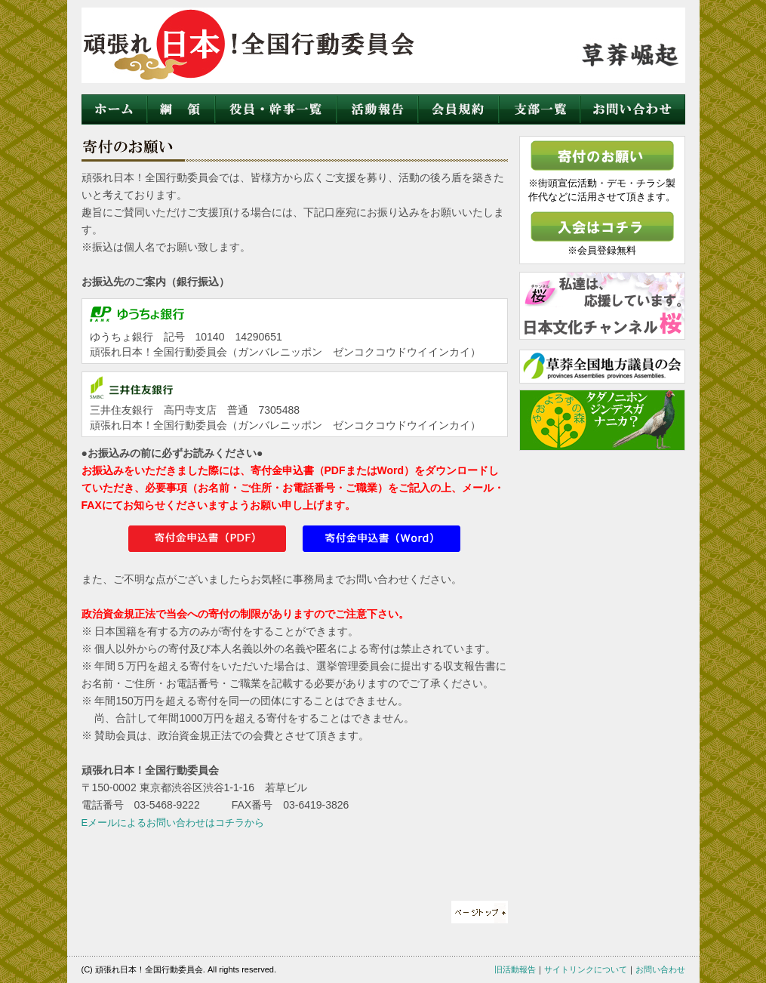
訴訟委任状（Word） (381, 538)
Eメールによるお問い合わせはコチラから (173, 822)
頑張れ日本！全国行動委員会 (256, 49)
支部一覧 (539, 109)
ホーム (114, 109)
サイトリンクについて (585, 969)
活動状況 (376, 109)
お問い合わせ (632, 109)
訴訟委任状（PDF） (207, 538)
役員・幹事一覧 (275, 109)
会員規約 (457, 109)
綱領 (180, 109)
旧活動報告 (515, 969)
